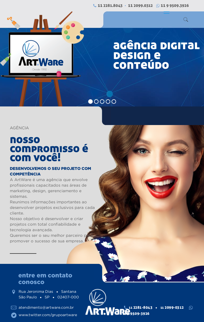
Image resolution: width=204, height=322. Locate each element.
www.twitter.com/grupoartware (48, 315)
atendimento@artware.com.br (46, 307)
